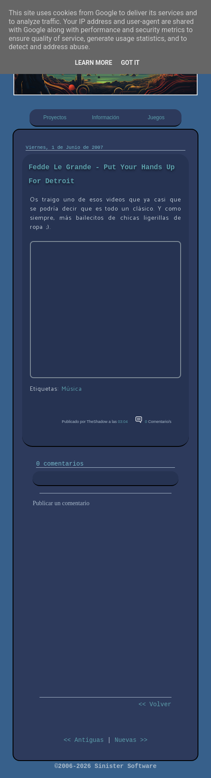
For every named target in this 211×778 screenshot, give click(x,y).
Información (105, 117)
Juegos (156, 117)
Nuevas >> (131, 740)
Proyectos (54, 117)
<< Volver (154, 704)
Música (72, 389)
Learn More (93, 62)
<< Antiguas (83, 740)
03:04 (123, 421)
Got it (130, 62)
